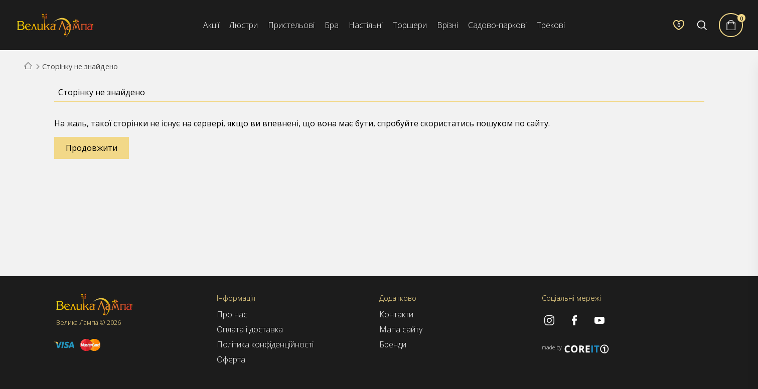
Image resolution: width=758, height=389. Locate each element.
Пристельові (291, 25)
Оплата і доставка (250, 329)
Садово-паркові (497, 25)
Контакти (396, 314)
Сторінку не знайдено (80, 66)
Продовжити (91, 147)
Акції (211, 25)
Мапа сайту (400, 329)
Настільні (366, 25)
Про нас (232, 314)
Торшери (410, 25)
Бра (332, 25)
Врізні (447, 25)
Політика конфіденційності (265, 344)
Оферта (231, 359)
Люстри (243, 25)
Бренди (392, 344)
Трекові (551, 25)
